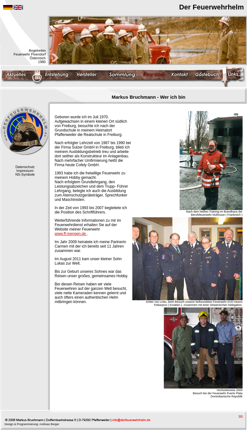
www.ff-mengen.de (71, 233)
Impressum (24, 171)
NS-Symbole (25, 174)
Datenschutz (25, 167)
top (241, 416)
